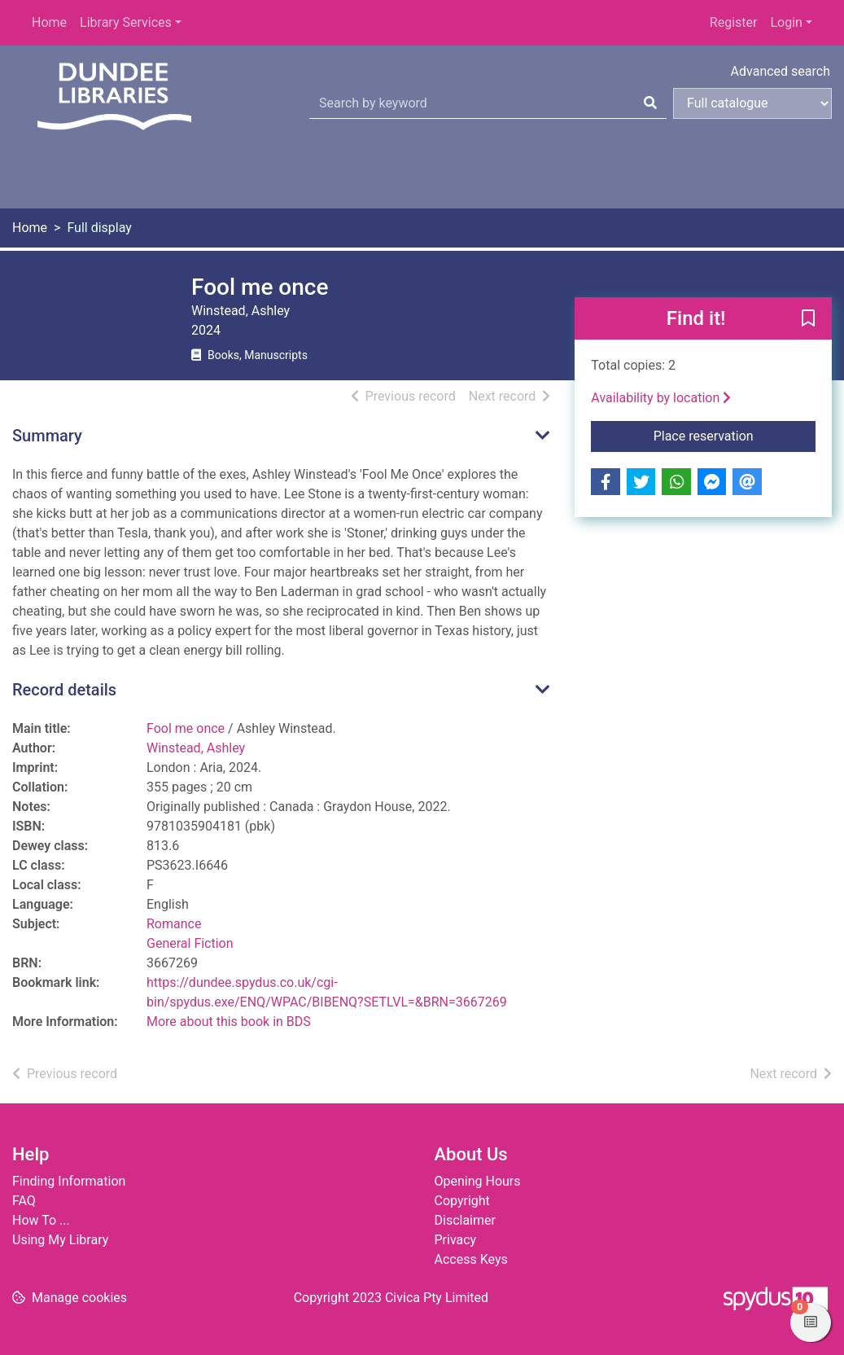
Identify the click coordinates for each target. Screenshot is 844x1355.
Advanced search (780, 71)
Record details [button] (64, 689)
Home (49, 22)
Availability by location (661, 398)
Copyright (462, 1200)
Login (786, 22)
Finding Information (68, 1181)
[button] (808, 319)
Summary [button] (47, 435)
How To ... (41, 1220)
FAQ (24, 1200)
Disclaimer (465, 1220)
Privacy (456, 1240)
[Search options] (752, 103)
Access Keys (471, 1259)
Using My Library (60, 1240)
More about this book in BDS (228, 1021)
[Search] (650, 103)
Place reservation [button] (735, 435)
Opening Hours (478, 1181)
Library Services (126, 22)
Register (734, 22)
